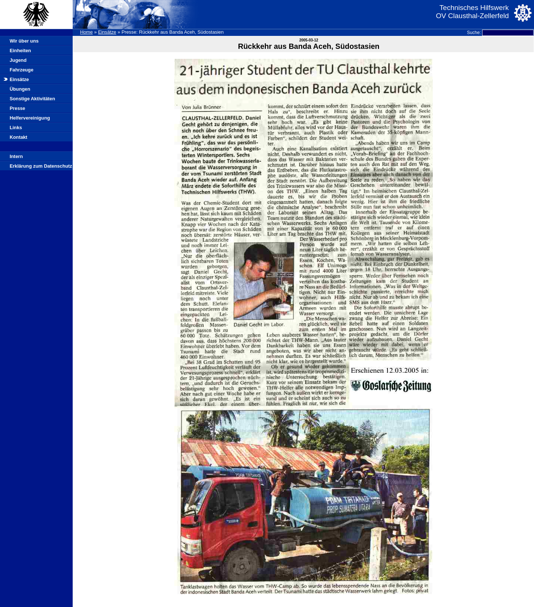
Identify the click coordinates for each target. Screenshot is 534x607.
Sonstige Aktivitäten (32, 98)
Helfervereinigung (30, 118)
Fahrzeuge (21, 70)
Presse (17, 108)
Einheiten (20, 50)
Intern (16, 156)
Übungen (20, 89)
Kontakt (18, 137)
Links (16, 127)
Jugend (18, 60)
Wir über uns (24, 41)
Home (86, 32)
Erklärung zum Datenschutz (41, 166)
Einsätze (107, 32)
